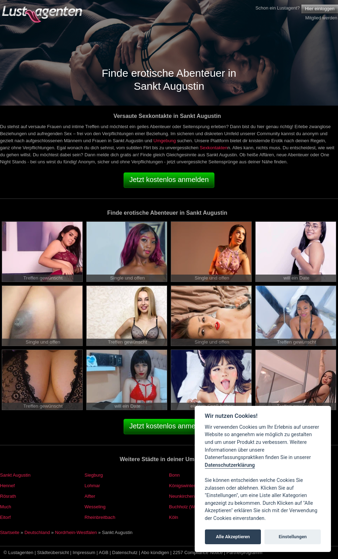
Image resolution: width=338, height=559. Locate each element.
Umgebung (165, 140)
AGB (103, 552)
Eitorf (5, 517)
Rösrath (8, 496)
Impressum (84, 552)
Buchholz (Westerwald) (192, 506)
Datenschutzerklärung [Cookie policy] (230, 465)
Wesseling (95, 506)
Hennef (7, 485)
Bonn (174, 475)
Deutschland (37, 532)
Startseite (9, 532)
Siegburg (93, 475)
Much (5, 506)
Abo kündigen (155, 552)
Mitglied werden (321, 17)
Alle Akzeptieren (233, 536)
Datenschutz (125, 552)
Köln (173, 517)
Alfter (89, 496)
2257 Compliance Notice (198, 552)
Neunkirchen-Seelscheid (194, 496)
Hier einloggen (319, 8)
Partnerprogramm (244, 552)
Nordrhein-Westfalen (76, 532)
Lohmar (92, 485)
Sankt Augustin (15, 475)
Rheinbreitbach (99, 517)
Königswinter (182, 485)
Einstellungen (292, 536)
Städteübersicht (53, 552)
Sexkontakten (213, 147)
